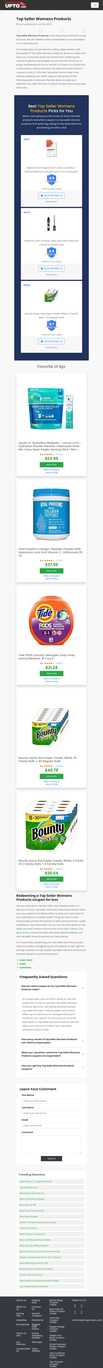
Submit (52, 1158)
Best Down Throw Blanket (32, 1210)
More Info (52, 464)
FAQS (23, 963)
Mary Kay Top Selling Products (34, 1245)
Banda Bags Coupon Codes (56, 1302)
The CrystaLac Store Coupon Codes (57, 1355)
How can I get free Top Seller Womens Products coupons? (47, 1067)
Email (25, 1119)
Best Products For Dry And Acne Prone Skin (40, 1251)
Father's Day (76, 928)
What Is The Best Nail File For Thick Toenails (40, 1257)
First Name (28, 1095)
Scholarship (22, 1324)
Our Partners (20, 1343)
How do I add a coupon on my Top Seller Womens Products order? (48, 988)
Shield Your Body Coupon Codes (56, 1337)
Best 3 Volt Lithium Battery (32, 1199)
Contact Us (36, 1308)
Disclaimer (37, 1320)
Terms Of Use (21, 1334)
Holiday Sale (36, 1301)
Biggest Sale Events (36, 1326)
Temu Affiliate (36, 1349)
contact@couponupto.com (87, 1320)
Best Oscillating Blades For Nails (35, 1239)
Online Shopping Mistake (37, 1335)
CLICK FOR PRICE (51, 195)
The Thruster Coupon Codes (56, 1364)
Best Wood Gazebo (29, 1216)
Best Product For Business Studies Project (39, 1280)
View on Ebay (51, 472)
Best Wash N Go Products (32, 1193)
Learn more (26, 960)
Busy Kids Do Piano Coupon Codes (57, 1311)
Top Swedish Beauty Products (34, 1286)
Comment (25, 967)
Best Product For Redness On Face (36, 1269)
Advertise (21, 1320)
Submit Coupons (37, 1314)
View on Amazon (51, 469)
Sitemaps (37, 1342)
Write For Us (21, 1308)
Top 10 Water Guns (29, 1187)
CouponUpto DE (23, 1349)
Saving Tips (20, 1314)
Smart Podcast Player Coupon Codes (57, 1346)
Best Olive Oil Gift (28, 1205)
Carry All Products (28, 1228)
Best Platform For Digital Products (36, 1181)
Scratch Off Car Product (31, 1274)
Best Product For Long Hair (32, 1234)
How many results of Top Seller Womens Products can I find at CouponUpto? (49, 1041)
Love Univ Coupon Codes (54, 1320)
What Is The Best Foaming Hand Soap (38, 1222)
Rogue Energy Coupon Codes (56, 1329)
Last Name (28, 1107)
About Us (21, 1300)
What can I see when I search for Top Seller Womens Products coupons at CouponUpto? (50, 1054)
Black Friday (22, 932)
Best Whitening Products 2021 (34, 1263)
